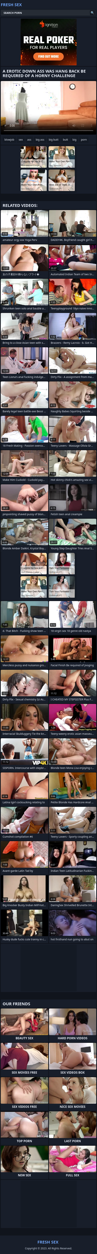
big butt (53, 139)
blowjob (9, 139)
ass (29, 139)
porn (84, 139)
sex (21, 139)
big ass (40, 139)
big (74, 139)
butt (65, 139)
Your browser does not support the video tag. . (48, 108)
